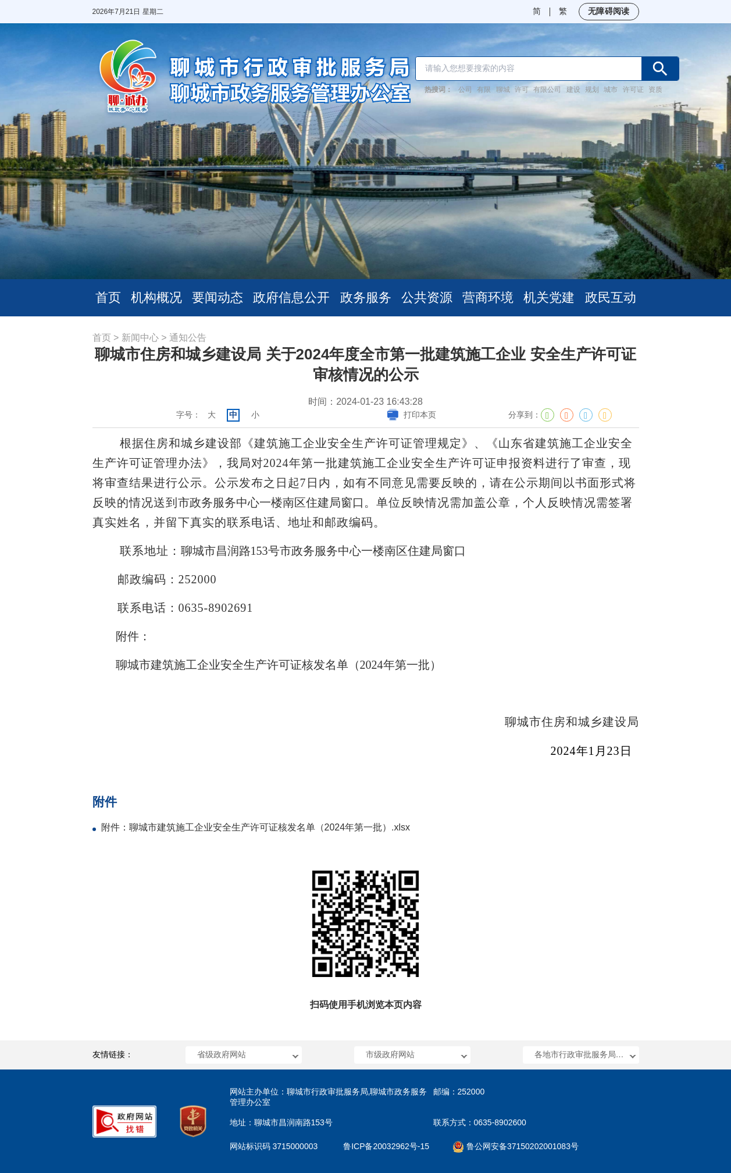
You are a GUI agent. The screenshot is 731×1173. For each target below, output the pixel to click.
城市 (611, 89)
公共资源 (426, 297)
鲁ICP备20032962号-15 (386, 1146)
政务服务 (365, 297)
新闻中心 (140, 338)
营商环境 (488, 297)
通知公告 (187, 338)
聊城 (503, 89)
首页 (108, 297)
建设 (573, 89)
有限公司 (547, 89)
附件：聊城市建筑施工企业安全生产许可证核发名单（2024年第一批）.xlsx (256, 827)
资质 (655, 89)
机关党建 (549, 297)
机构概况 (156, 297)
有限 (484, 89)
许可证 (633, 89)
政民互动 (610, 297)
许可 (522, 89)
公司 (465, 89)
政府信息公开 (291, 297)
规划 (592, 89)
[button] (244, 1055)
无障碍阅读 (608, 11)
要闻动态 (217, 297)
